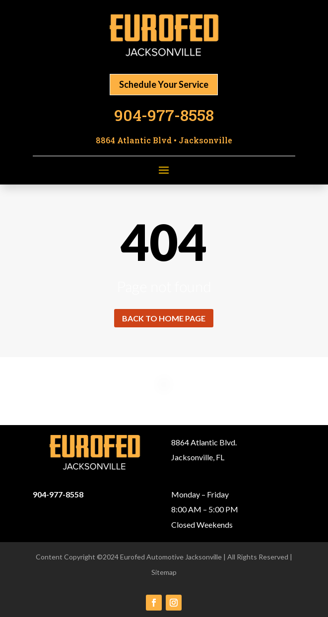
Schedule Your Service (163, 84)
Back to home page (163, 318)
